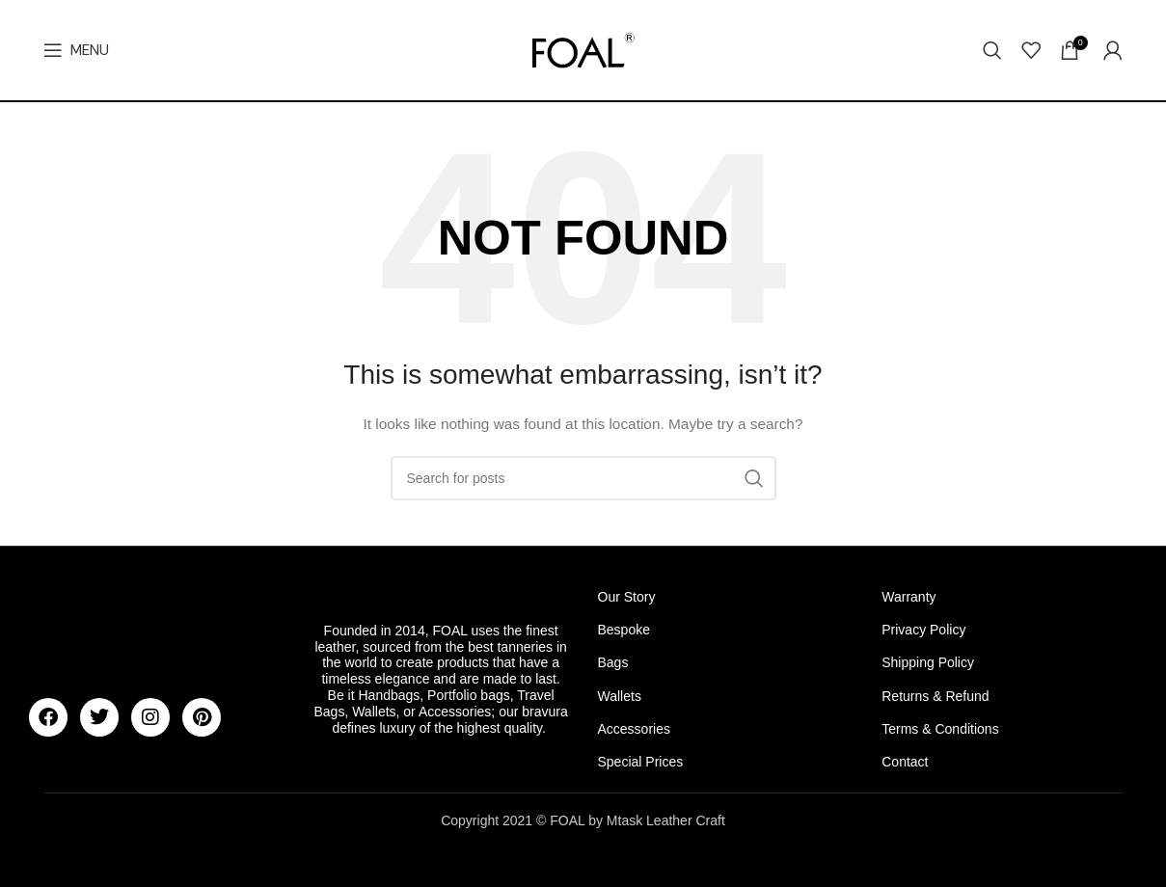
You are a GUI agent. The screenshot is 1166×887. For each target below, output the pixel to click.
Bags (613, 662)
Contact (904, 761)
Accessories (634, 729)
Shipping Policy (927, 662)
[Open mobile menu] (76, 50)
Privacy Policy (923, 629)
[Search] (992, 50)
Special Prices (641, 761)
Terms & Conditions (939, 729)
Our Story (627, 597)
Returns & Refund (935, 696)
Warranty (908, 597)
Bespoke (624, 629)
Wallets (619, 696)
